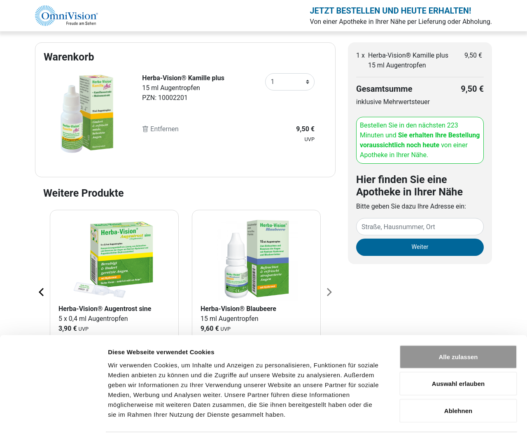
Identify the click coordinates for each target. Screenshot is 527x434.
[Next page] (328, 291)
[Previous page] (42, 291)
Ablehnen (458, 379)
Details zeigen (438, 417)
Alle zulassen (458, 326)
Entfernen (160, 129)
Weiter (420, 247)
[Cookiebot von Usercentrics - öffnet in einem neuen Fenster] (53, 418)
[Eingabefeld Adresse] (420, 226)
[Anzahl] (290, 82)
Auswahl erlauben (458, 353)
